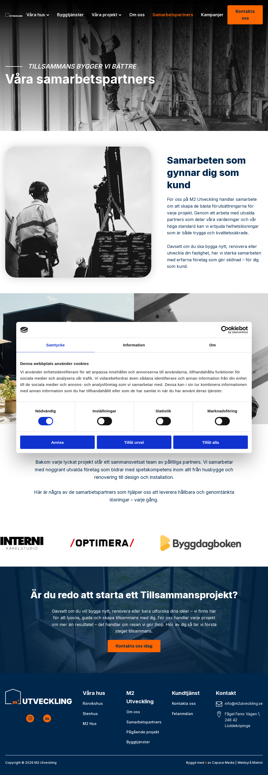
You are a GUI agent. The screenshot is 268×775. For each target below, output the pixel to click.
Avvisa (57, 442)
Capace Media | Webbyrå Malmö (237, 763)
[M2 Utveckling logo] (14, 15)
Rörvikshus (93, 703)
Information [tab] (134, 345)
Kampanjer (212, 14)
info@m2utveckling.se (244, 703)
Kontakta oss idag (134, 646)
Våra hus (37, 14)
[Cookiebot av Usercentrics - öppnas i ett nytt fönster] (225, 330)
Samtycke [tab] (55, 345)
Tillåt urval (134, 442)
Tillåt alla (210, 442)
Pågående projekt (142, 732)
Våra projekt (106, 14)
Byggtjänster (70, 14)
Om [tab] (212, 345)
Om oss (137, 14)
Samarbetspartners (173, 14)
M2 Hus (90, 723)
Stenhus (90, 713)
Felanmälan (182, 713)
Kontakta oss (245, 15)
